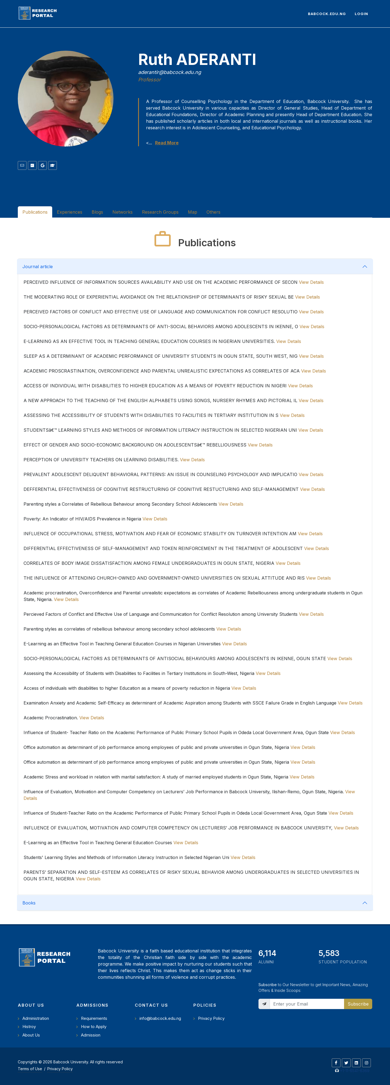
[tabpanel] (195, 571)
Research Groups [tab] (160, 212)
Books (29, 903)
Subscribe (358, 1004)
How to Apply (93, 1026)
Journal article (37, 266)
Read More (167, 142)
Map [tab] (192, 212)
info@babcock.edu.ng (160, 1018)
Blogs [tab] (97, 212)
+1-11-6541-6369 (354, 1070)
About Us (31, 1035)
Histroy (29, 1026)
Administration (35, 1018)
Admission (90, 1035)
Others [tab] (213, 212)
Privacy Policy (211, 1018)
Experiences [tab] (69, 212)
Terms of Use (30, 1068)
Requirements (94, 1018)
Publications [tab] (35, 212)
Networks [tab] (122, 212)
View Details (311, 282)
